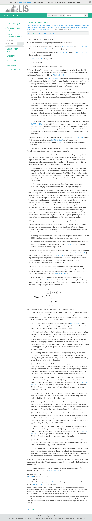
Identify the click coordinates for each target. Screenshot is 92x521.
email (52, 33)
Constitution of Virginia (13, 49)
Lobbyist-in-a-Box (51, 516)
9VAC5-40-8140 (58, 75)
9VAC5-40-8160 (80, 253)
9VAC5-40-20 (46, 49)
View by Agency (13, 34)
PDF (46, 33)
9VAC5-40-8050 (70, 244)
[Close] (90, 2)
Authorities (12, 60)
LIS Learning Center (24, 2)
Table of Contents (32, 25)
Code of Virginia (14, 23)
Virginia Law (13, 15)
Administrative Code (56, 15)
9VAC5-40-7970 (63, 52)
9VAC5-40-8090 (82, 46)
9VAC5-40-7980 (36, 124)
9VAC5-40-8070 (81, 52)
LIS (18, 8)
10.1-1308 (31, 476)
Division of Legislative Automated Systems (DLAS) (69, 518)
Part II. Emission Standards (54, 27)
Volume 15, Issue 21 (52, 482)
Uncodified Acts (14, 69)
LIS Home (41, 516)
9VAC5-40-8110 (54, 470)
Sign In (85, 518)
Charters (11, 56)
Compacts (11, 65)
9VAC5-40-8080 (67, 46)
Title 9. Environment (46, 25)
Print (41, 33)
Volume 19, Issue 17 (38, 484)
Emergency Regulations (15, 37)
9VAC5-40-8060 (52, 79)
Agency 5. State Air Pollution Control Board (67, 25)
